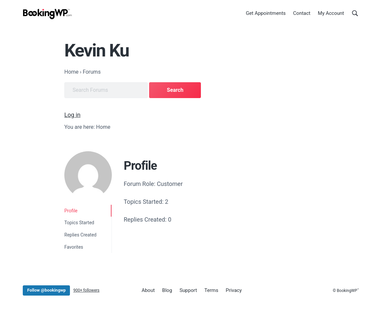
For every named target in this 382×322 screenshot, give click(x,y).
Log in (72, 114)
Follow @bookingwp (46, 290)
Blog (167, 290)
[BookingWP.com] (47, 14)
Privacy (233, 290)
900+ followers (86, 290)
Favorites (73, 247)
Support (188, 290)
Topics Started (79, 222)
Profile (71, 210)
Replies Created (80, 234)
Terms (211, 290)
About (148, 290)
